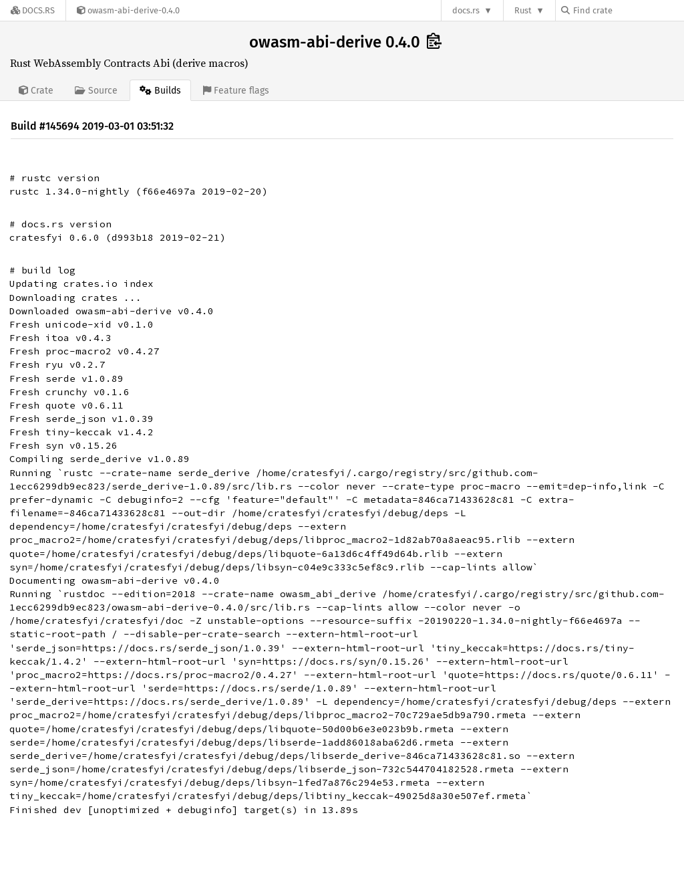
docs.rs (466, 10)
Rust (523, 10)
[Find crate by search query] (628, 10)
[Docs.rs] (32, 10)
